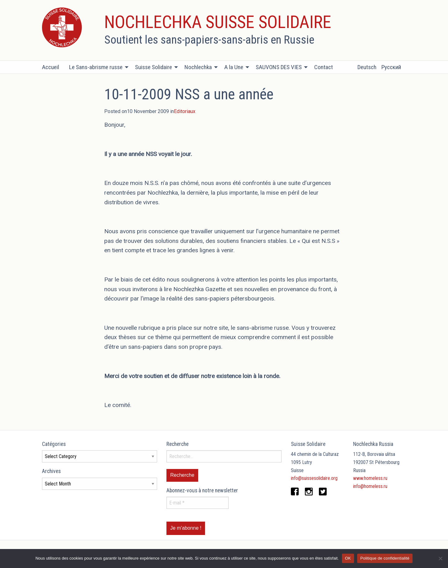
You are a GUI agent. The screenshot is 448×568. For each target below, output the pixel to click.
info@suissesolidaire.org (314, 478)
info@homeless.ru (370, 486)
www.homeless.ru (370, 478)
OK (348, 558)
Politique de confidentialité (384, 558)
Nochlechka (198, 67)
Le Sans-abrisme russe (96, 67)
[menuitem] (53, 67)
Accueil (50, 67)
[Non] (440, 558)
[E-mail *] (197, 503)
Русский (391, 67)
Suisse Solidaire (153, 67)
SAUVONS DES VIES (279, 67)
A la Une (233, 67)
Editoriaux (184, 111)
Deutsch (366, 67)
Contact (323, 67)
